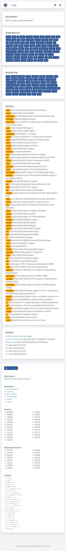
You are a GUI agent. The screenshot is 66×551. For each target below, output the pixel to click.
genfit (23, 85)
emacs (8, 149)
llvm (26, 48)
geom (8, 169)
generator (9, 166)
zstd (46, 60)
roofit (8, 240)
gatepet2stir (35, 82)
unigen (15, 94)
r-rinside (9, 57)
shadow (23, 57)
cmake (36, 37)
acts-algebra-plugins (17, 76)
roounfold (47, 91)
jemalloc (9, 45)
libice (26, 45)
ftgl (51, 40)
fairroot (41, 79)
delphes (21, 79)
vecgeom (22, 94)
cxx (53, 37)
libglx (21, 45)
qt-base (41, 54)
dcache (8, 146)
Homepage (11, 368)
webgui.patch (10, 342)
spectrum (9, 252)
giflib (55, 40)
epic (35, 79)
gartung (10, 391)
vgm (29, 94)
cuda (42, 37)
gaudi (43, 82)
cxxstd (8, 137)
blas (14, 37)
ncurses (51, 48)
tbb (35, 57)
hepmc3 (42, 85)
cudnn (48, 37)
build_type (9, 119)
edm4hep (29, 79)
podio (8, 91)
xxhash (30, 60)
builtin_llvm (10, 122)
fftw (23, 40)
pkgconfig (39, 51)
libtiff (43, 45)
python (31, 54)
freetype (44, 40)
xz (35, 60)
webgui (8, 311)
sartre (54, 91)
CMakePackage (10, 379)
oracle (8, 217)
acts (8, 76)
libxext (56, 45)
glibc (22, 43)
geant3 (53, 82)
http (7, 187)
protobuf (56, 51)
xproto (17, 60)
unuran (41, 57)
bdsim (28, 76)
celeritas (35, 76)
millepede (28, 88)
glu (27, 43)
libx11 (50, 45)
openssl (20, 51)
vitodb (9, 399)
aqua (7, 110)
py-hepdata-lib (25, 91)
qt (36, 54)
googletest (40, 43)
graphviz (48, 43)
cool (56, 76)
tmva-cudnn (10, 276)
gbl (48, 82)
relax (40, 91)
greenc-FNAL (12, 394)
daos (57, 37)
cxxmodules (10, 134)
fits (7, 157)
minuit (8, 202)
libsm (38, 45)
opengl (8, 214)
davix (8, 40)
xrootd (23, 60)
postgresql (47, 51)
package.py (25, 379)
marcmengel (12, 396)
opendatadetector (39, 88)
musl (35, 48)
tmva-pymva (10, 285)
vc (46, 57)
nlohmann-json (11, 51)
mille (21, 88)
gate (27, 82)
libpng (32, 45)
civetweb (29, 37)
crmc (8, 79)
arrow (8, 37)
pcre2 (32, 51)
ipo (7, 190)
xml (7, 317)
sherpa (9, 94)
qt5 (7, 231)
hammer (35, 85)
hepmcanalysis (52, 85)
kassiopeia (10, 88)
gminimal (9, 175)
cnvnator (49, 76)
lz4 (31, 48)
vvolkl (9, 402)
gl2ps (11, 43)
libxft (8, 48)
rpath (8, 246)
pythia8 (24, 54)
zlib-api (40, 60)
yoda (39, 94)
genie (28, 85)
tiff (7, 264)
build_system (10, 116)
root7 (8, 243)
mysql (8, 211)
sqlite (30, 57)
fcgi (18, 40)
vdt (50, 57)
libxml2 (14, 48)
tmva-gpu (9, 279)
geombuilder (10, 172)
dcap (13, 40)
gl (7, 43)
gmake (32, 43)
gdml (8, 163)
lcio (16, 88)
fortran (38, 40)
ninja (58, 48)
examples (9, 152)
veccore (55, 57)
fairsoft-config (11, 82)
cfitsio (22, 37)
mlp (7, 205)
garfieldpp (21, 82)
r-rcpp (51, 54)
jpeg (15, 45)
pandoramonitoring (53, 88)
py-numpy (10, 54)
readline (16, 57)
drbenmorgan (12, 389)
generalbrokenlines (13, 85)
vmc (34, 94)
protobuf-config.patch (14, 339)
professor (15, 91)
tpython (8, 297)
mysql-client (43, 48)
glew (17, 43)
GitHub (47, 546)
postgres (9, 220)
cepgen (42, 76)
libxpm (21, 48)
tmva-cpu (9, 270)
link (6, 345)
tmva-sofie (9, 291)
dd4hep (14, 79)
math (8, 199)
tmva (8, 267)
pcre (26, 51)
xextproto (10, 60)
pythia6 (17, 54)
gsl (54, 43)
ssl (7, 258)
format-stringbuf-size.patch (16, 336)
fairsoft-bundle (50, 79)
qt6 (7, 234)
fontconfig (30, 40)
